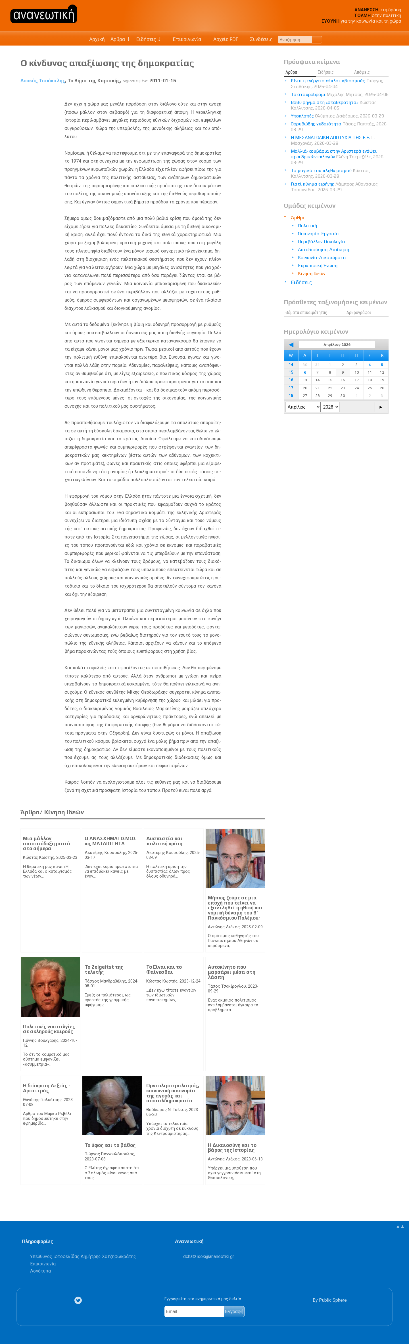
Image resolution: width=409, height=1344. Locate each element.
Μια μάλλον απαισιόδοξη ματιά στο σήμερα (46, 843)
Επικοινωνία (184, 39)
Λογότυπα (40, 1271)
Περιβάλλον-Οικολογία (321, 241)
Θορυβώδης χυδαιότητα (339, 126)
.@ (208, 1256)
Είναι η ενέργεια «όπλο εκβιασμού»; (337, 83)
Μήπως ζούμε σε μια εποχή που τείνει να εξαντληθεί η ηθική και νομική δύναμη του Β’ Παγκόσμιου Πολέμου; (235, 907)
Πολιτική (307, 225)
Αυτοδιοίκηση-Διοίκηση (323, 249)
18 (291, 395)
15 (291, 372)
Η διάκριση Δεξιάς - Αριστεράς (46, 1088)
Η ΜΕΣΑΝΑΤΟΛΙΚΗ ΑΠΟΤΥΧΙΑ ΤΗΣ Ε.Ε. (333, 140)
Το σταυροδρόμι (340, 94)
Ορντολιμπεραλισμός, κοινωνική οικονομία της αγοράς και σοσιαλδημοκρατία (172, 1093)
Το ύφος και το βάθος (110, 1145)
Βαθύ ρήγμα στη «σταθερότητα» (334, 105)
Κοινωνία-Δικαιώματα (322, 257)
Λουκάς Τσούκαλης (42, 80)
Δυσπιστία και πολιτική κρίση (164, 841)
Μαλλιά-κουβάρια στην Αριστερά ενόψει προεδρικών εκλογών (338, 156)
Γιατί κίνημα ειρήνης (334, 186)
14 (291, 364)
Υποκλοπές (337, 116)
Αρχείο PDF (222, 39)
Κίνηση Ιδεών (311, 273)
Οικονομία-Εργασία (318, 233)
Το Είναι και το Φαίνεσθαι (164, 969)
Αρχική (97, 39)
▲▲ (400, 1226)
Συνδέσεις (258, 39)
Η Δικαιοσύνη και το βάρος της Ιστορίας (232, 1147)
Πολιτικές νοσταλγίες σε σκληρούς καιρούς (49, 1029)
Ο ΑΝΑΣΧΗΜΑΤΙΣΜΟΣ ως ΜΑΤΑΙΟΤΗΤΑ (110, 841)
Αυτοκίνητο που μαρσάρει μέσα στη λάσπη (231, 972)
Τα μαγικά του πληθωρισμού (330, 173)
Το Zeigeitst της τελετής (104, 969)
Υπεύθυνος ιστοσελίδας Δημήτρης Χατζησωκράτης (83, 1256)
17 (291, 388)
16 (291, 380)
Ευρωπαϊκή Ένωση (317, 265)
